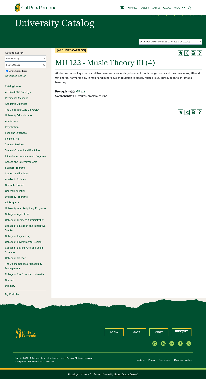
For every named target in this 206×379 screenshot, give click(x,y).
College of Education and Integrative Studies (25, 228)
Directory (10, 285)
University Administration (19, 115)
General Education (15, 191)
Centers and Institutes (17, 173)
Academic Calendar (16, 103)
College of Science (15, 258)
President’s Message (16, 98)
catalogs (74, 374)
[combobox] (170, 42)
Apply (114, 332)
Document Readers (182, 360)
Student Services (14, 144)
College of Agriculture (17, 214)
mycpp (179, 8)
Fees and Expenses (16, 132)
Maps (136, 332)
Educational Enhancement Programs (25, 156)
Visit (159, 332)
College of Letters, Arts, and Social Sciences (24, 250)
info (156, 8)
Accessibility (164, 360)
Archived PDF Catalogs (18, 92)
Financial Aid (12, 138)
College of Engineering (17, 236)
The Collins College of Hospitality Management (23, 266)
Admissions (11, 121)
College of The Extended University (24, 274)
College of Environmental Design (23, 241)
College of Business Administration (24, 220)
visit (145, 8)
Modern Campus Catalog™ (126, 374)
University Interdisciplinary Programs (25, 208)
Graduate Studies (14, 185)
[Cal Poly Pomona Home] (36, 7)
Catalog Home (13, 86)
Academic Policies (15, 179)
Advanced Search (15, 75)
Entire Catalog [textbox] (12, 58)
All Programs (12, 202)
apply (132, 8)
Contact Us (181, 332)
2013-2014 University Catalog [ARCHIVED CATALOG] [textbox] (165, 42)
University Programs (16, 196)
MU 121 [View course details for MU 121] (80, 91)
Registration (12, 127)
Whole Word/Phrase (18, 71)
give (167, 8)
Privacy (151, 360)
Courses (9, 280)
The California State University (22, 109)
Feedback (140, 360)
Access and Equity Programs (21, 161)
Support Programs (15, 167)
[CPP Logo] (25, 333)
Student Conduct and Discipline (22, 150)
